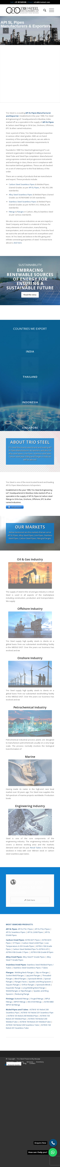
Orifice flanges (28, 1086)
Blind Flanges (20, 1080)
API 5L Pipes (34, 187)
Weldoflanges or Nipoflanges (19, 1092)
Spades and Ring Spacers (40, 1083)
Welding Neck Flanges (24, 1074)
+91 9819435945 (20, 2)
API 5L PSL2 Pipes (42, 1030)
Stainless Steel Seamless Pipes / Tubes (30, 1069)
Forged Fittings (37, 1100)
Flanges (20, 211)
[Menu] (50, 10)
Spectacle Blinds (35, 1080)
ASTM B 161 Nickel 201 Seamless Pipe (37, 1114)
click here (17, 242)
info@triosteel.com (41, 2)
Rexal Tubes (35, 949)
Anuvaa (37, 1160)
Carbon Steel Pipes (15, 1041)
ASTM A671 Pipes (32, 1041)
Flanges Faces (21, 1083)
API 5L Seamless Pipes (15, 1033)
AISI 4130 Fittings (34, 1103)
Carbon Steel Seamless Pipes (22, 184)
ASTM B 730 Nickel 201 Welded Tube (35, 1123)
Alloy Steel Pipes (14, 1058)
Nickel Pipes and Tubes (17, 1111)
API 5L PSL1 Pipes (25, 1030)
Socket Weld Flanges (15, 1077)
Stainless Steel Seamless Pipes (22, 201)
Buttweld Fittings (22, 1100)
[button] (52, 1152)
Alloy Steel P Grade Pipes (34, 1058)
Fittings (12, 211)
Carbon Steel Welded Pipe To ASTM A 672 (31, 1050)
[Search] (43, 10)
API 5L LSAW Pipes (35, 1033)
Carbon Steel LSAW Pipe (32, 1044)
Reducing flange (22, 1095)
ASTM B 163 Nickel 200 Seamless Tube (22, 1126)
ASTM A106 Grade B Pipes (42, 1053)
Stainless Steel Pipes (16, 1066)
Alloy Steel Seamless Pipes (20, 194)
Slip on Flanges (42, 1074)
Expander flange (13, 1089)
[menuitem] (43, 10)
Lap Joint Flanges (33, 1077)
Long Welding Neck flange (33, 1089)
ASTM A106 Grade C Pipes (17, 1053)
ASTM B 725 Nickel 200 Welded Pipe (22, 1117)
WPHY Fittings (20, 1103)
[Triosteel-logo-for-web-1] (25, 10)
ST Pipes (16, 1044)
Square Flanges (13, 1086)
